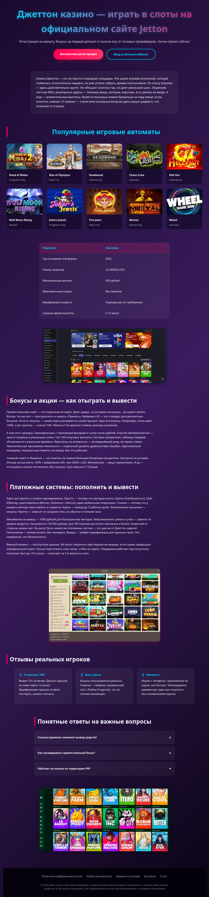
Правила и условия (128, 876)
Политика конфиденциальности (62, 876)
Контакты (150, 876)
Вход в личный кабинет (130, 54)
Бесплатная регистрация (78, 54)
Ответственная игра (99, 876)
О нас (163, 876)
